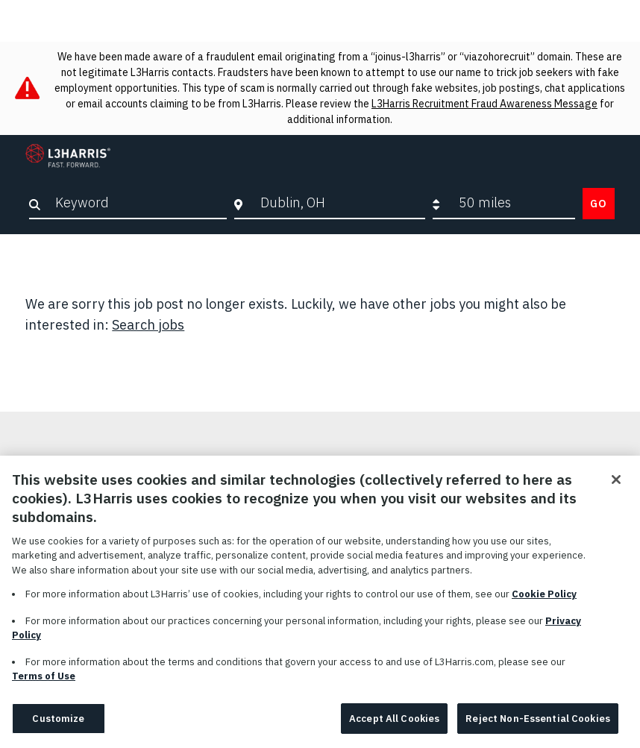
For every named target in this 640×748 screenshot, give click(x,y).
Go (598, 203)
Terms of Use (43, 683)
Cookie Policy (544, 601)
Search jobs (148, 324)
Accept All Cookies (394, 726)
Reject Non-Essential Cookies (537, 726)
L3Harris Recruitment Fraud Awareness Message (484, 103)
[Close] (616, 487)
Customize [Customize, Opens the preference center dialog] (58, 726)
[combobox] (338, 203)
